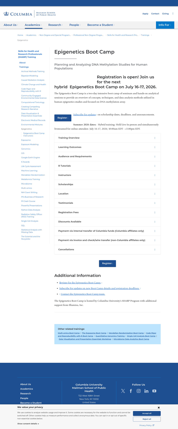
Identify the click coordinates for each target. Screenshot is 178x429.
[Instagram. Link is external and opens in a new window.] (139, 382)
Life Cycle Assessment (30, 161)
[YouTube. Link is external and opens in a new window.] (154, 382)
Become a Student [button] (97, 24)
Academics (30, 35)
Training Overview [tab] (70, 129)
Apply (146, 14)
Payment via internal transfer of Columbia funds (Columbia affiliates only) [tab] (99, 222)
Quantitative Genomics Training (102, 327)
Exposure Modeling (28, 139)
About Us (25, 375)
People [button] (72, 24)
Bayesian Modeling (28, 71)
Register (64, 110)
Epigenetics (25, 124)
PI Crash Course (27, 196)
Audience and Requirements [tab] (75, 147)
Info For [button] (165, 24)
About (22, 58)
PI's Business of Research (31, 192)
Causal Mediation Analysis (31, 75)
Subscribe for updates (84, 105)
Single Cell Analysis (29, 216)
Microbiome (25, 179)
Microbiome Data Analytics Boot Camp (121, 330)
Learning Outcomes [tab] (71, 138)
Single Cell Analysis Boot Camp (131, 327)
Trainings (137, 35)
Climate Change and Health (32, 79)
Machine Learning (28, 166)
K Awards (25, 157)
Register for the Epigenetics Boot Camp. (80, 273)
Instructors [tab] (66, 166)
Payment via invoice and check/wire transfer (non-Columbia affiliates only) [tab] (100, 231)
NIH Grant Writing (28, 188)
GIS (22, 148)
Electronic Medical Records (32, 115)
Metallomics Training (29, 174)
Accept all (147, 413)
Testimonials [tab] (67, 194)
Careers (24, 398)
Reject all (147, 419)
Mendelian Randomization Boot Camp (121, 324)
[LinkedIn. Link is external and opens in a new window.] (147, 382)
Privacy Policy (147, 425)
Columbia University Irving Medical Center (89, 3)
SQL (23, 220)
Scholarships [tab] (67, 175)
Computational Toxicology (31, 97)
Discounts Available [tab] (70, 212)
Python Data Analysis (29, 205)
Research (25, 384)
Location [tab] (65, 184)
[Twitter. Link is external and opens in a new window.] (123, 382)
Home (20, 35)
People (24, 389)
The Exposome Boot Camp (91, 324)
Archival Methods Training (31, 66)
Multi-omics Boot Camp (68, 324)
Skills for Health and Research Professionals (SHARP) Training (125, 35)
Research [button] (53, 24)
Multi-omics (25, 183)
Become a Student (30, 394)
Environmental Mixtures (30, 120)
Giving (166, 14)
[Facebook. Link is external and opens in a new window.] (131, 382)
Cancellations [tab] (67, 240)
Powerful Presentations (30, 201)
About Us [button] (11, 24)
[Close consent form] (159, 407)
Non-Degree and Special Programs (51, 35)
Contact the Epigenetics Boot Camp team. (83, 285)
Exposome (25, 135)
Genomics (25, 144)
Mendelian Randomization (31, 170)
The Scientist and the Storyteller (33, 232)
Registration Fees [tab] (69, 203)
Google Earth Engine (29, 152)
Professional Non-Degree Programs (83, 35)
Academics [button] (32, 24)
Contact (156, 14)
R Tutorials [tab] (66, 157)
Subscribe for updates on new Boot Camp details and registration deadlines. (100, 279)
